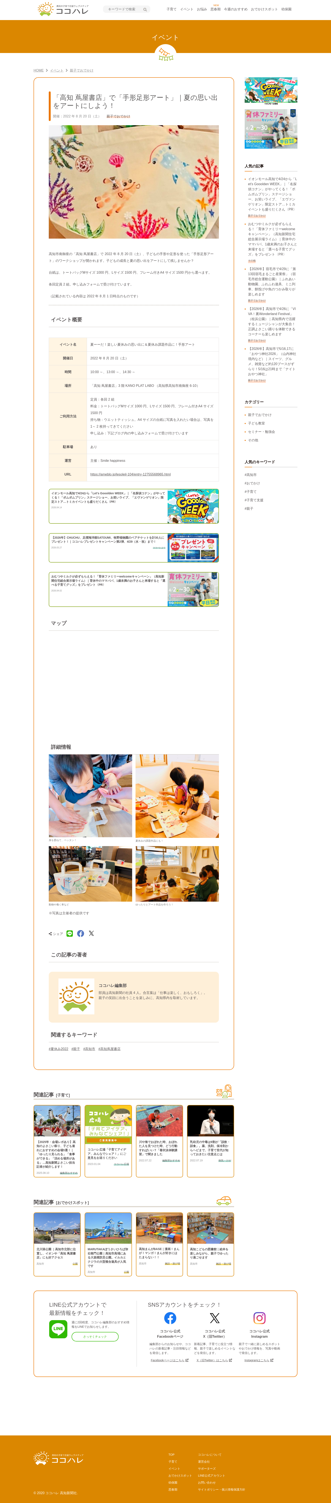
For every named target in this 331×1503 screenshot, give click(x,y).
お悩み (202, 9)
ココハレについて (210, 1454)
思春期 (215, 9)
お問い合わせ (207, 1482)
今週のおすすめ (236, 9)
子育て (172, 9)
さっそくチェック (95, 1336)
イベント (187, 9)
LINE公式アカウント (211, 1475)
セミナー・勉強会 (261, 432)
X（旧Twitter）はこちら (212, 1360)
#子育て (251, 491)
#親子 (76, 1049)
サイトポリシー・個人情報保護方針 (221, 1489)
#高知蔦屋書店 (109, 1049)
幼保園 (286, 9)
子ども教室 (256, 423)
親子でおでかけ (260, 415)
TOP (171, 1454)
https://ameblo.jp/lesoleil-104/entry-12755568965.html (130, 474)
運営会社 (204, 1461)
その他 (253, 440)
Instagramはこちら (256, 1360)
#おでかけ (252, 483)
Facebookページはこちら (167, 1360)
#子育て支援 (254, 500)
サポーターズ (207, 1468)
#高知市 (89, 1049)
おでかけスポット (264, 9)
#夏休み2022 (58, 1049)
